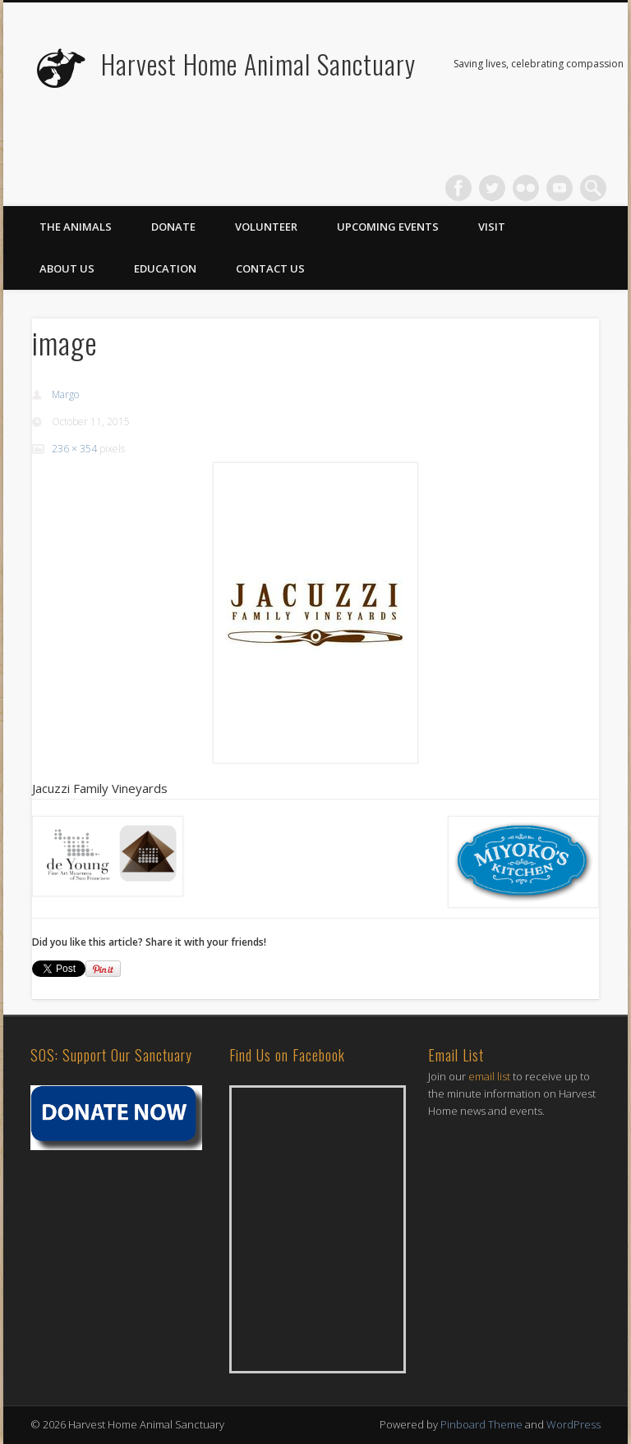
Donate (173, 226)
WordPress (573, 1424)
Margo (65, 394)
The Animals (75, 226)
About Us (66, 268)
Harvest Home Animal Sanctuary (258, 63)
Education (165, 268)
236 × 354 (74, 449)
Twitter (492, 188)
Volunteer (266, 226)
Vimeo (559, 188)
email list (489, 1076)
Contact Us (270, 268)
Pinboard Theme (481, 1424)
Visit (491, 226)
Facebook (458, 188)
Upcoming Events (388, 226)
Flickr (526, 188)
